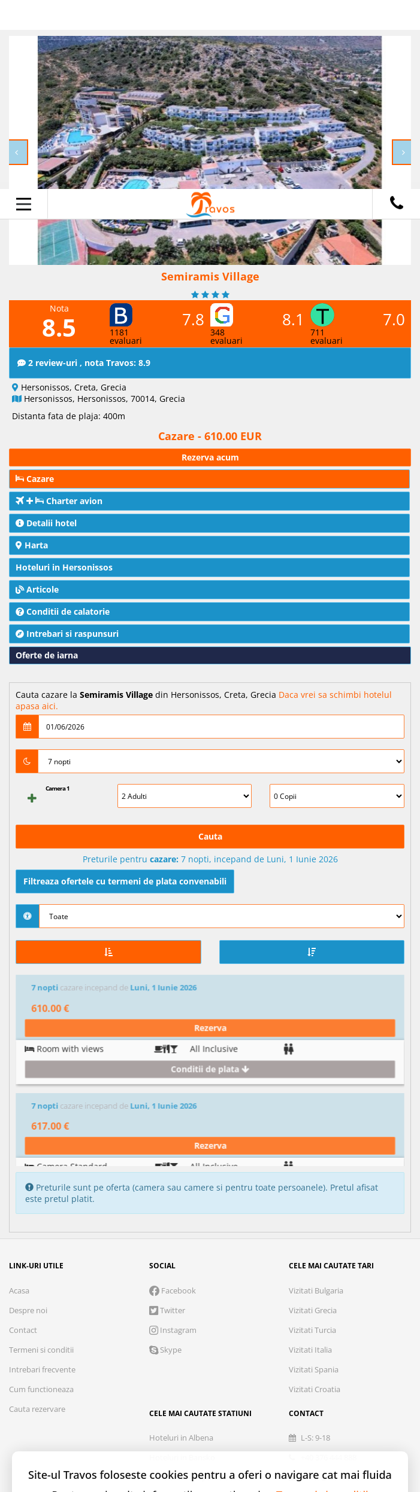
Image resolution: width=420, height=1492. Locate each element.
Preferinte (342, 1331)
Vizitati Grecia (313, 1118)
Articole (37, 589)
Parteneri (210, 1361)
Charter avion (59, 501)
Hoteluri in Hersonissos (64, 567)
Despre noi (28, 1118)
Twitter (167, 1118)
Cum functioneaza (41, 1197)
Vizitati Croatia (314, 1197)
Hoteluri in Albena (181, 1246)
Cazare (35, 478)
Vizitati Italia (310, 1158)
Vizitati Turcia (312, 1138)
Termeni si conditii (41, 1158)
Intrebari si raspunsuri (67, 633)
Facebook (172, 1099)
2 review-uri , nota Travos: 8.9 (83, 362)
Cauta (210, 836)
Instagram (173, 1138)
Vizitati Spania (314, 1178)
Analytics (186, 1331)
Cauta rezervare (37, 1217)
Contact (23, 1138)
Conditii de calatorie (63, 611)
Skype (165, 1158)
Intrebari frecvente (42, 1178)
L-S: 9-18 (309, 1246)
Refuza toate (144, 1399)
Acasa (19, 1099)
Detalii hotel (46, 523)
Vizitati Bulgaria (316, 1099)
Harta (32, 545)
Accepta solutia (276, 1399)
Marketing (263, 1331)
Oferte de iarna (47, 655)
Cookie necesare (94, 1331)
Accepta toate (210, 1441)
